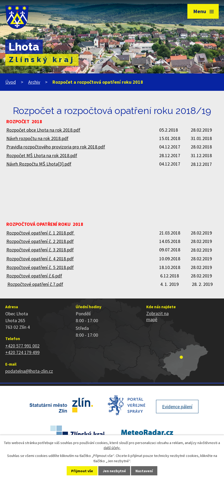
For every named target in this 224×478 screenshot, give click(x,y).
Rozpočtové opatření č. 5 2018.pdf (40, 267)
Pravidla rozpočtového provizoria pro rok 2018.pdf (55, 147)
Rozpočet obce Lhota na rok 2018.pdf (43, 130)
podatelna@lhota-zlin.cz (29, 371)
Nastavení (144, 471)
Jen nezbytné (114, 471)
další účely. (112, 447)
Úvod (10, 82)
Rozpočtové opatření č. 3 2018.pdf (40, 250)
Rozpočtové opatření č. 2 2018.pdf (40, 241)
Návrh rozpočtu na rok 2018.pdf (37, 138)
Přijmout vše (82, 471)
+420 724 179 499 (22, 352)
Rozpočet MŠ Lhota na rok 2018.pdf (41, 155)
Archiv (34, 82)
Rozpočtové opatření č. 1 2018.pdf (40, 233)
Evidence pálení (177, 407)
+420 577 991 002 (22, 346)
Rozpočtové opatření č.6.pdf (34, 276)
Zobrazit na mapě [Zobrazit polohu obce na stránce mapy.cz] (157, 316)
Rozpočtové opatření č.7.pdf (35, 284)
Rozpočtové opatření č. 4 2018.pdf (40, 259)
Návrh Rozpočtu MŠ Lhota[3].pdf (38, 164)
